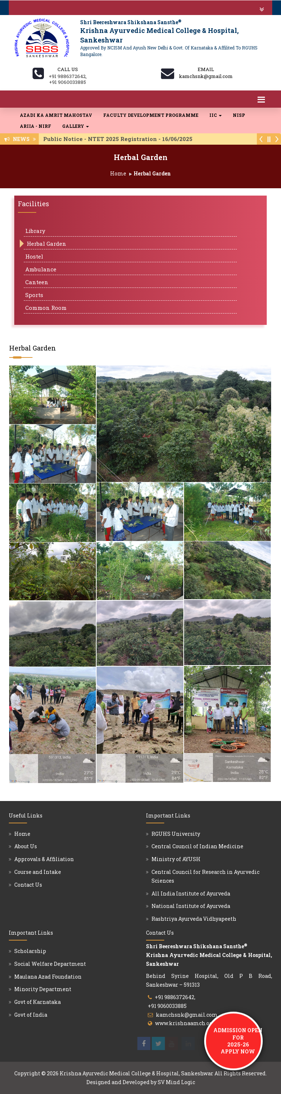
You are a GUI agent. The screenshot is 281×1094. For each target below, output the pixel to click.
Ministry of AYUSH (176, 859)
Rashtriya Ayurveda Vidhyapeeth (193, 918)
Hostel (34, 256)
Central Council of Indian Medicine (197, 846)
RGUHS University (175, 833)
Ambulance (40, 269)
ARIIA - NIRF (35, 126)
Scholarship (30, 950)
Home (118, 173)
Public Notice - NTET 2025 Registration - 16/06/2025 (120, 138)
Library (35, 230)
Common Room (46, 307)
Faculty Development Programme (150, 115)
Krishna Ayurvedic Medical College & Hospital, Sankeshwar (136, 1073)
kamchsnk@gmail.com (187, 1014)
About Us (25, 846)
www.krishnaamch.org (185, 1023)
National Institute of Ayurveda (190, 905)
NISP (239, 115)
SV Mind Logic (176, 1082)
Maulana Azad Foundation (48, 976)
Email (206, 69)
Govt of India (30, 1014)
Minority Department (42, 989)
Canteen (36, 282)
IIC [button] (215, 115)
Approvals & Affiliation (44, 859)
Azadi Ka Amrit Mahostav (56, 115)
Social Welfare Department (50, 963)
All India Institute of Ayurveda (190, 893)
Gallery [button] (75, 126)
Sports (34, 294)
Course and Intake (37, 871)
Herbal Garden (46, 243)
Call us (67, 69)
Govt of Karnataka (37, 1001)
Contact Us (28, 884)
